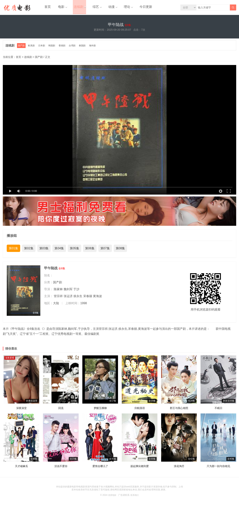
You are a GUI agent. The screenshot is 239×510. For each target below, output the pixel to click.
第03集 (44, 250)
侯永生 (77, 298)
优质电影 (111, 497)
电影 (58, 7)
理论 (119, 7)
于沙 (76, 291)
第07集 (105, 250)
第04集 (59, 250)
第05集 (74, 250)
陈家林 (58, 291)
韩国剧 (53, 48)
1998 (83, 305)
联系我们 (135, 497)
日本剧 (42, 48)
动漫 (104, 7)
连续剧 (73, 7)
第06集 (89, 250)
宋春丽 (87, 298)
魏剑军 (68, 291)
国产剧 (21, 48)
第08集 (120, 250)
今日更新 (136, 7)
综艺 (90, 7)
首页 (46, 7)
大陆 (56, 305)
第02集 (28, 250)
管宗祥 (58, 298)
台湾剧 (74, 48)
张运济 (68, 298)
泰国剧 (84, 48)
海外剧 (95, 48)
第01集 (13, 250)
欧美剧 (32, 48)
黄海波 (97, 298)
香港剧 (63, 48)
